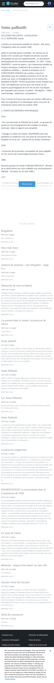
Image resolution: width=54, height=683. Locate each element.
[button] (4, 3)
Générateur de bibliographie (38, 635)
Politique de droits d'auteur (11, 645)
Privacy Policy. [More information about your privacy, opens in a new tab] (10, 682)
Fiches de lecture (35, 640)
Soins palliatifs (20, 10)
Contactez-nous (7, 635)
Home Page (5, 10)
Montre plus (27, 184)
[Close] (50, 653)
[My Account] (49, 4)
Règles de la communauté (38, 645)
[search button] (41, 3)
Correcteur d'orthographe (10, 640)
